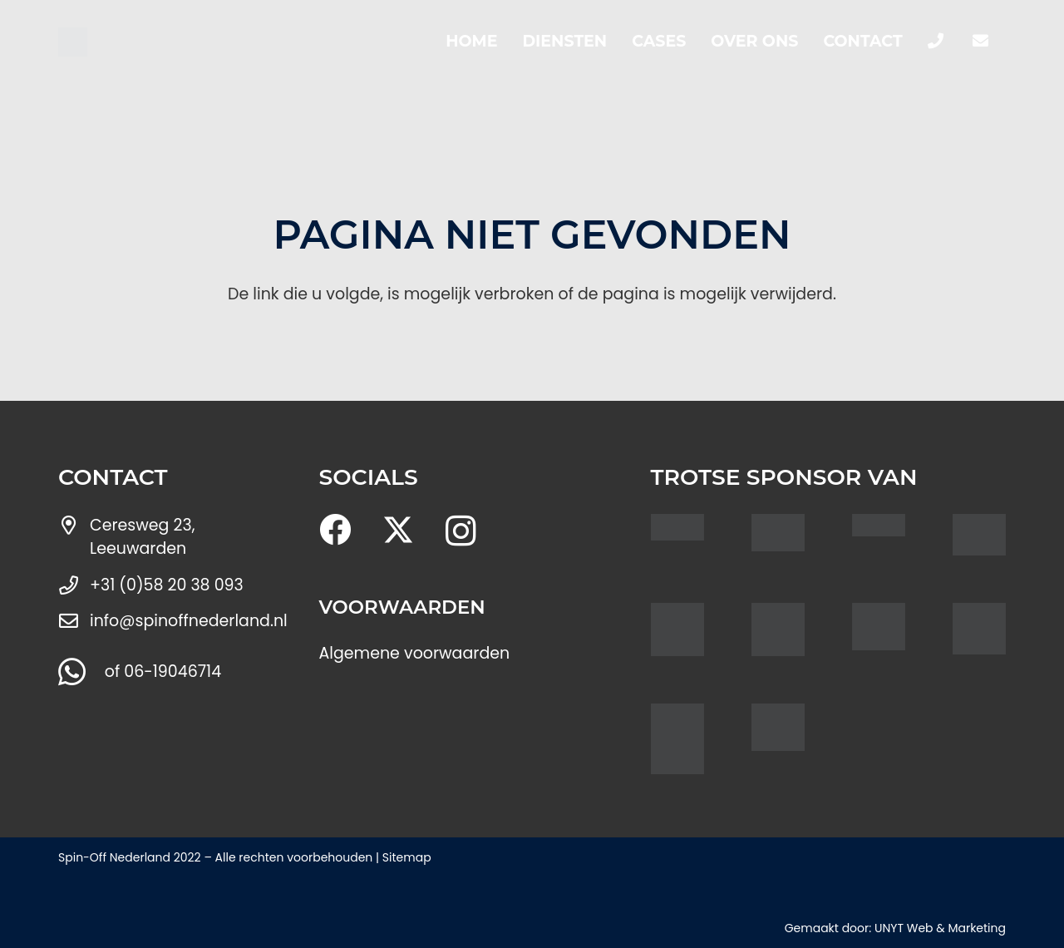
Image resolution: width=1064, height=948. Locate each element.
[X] (398, 530)
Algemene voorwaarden (414, 653)
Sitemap (406, 857)
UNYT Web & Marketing (940, 928)
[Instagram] (461, 531)
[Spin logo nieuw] (72, 42)
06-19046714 (172, 671)
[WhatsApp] (72, 672)
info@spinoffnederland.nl (189, 621)
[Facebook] (335, 530)
